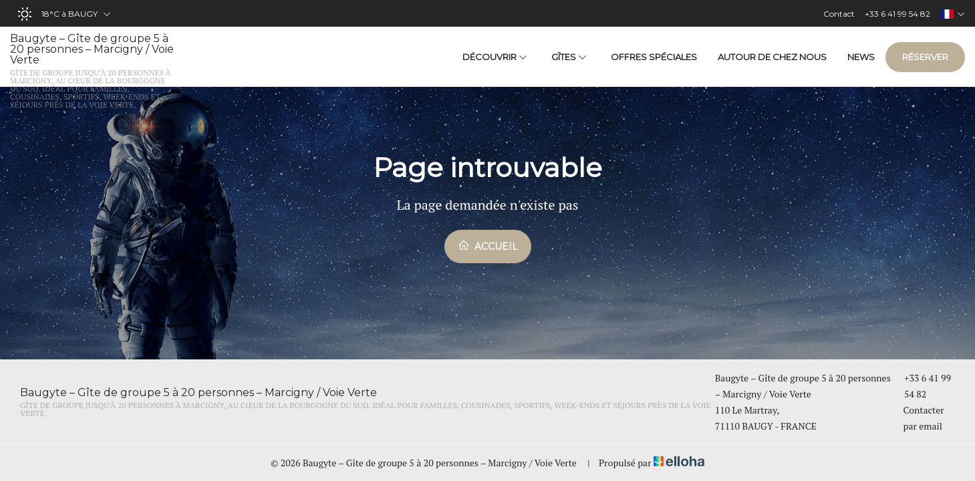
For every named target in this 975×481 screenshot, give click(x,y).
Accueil (488, 246)
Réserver (925, 56)
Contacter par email (918, 418)
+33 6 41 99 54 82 (921, 385)
